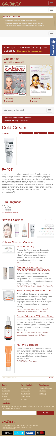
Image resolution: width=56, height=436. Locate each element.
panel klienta (25, 394)
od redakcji (8, 99)
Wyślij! (45, 413)
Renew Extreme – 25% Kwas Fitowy (35, 316)
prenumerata (25, 388)
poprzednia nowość (26, 133)
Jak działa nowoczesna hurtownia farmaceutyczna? (20, 20)
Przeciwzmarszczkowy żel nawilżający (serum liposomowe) (33, 268)
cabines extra (25, 391)
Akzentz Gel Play (25, 246)
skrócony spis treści (14, 110)
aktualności (6, 391)
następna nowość (40, 133)
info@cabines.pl (8, 428)
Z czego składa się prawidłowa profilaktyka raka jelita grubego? (24, 25)
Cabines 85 (11, 59)
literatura (43, 391)
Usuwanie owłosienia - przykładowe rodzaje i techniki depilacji (24, 23)
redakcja (5, 394)
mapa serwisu (7, 399)
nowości (33, 101)
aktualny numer (36, 99)
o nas (4, 388)
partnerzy (43, 394)
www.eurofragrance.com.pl (10, 212)
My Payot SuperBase (27, 345)
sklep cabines (25, 396)
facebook (24, 399)
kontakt (4, 396)
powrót (51, 133)
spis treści (8, 101)
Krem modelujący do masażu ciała (34, 290)
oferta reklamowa (46, 388)
